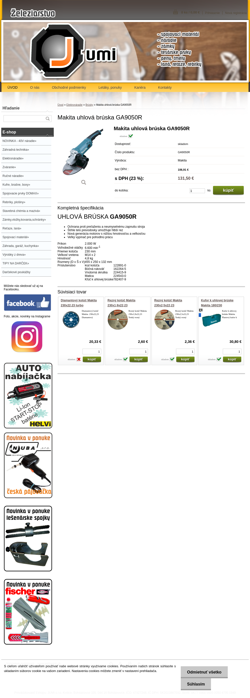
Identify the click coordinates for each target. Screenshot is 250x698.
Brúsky (89, 104)
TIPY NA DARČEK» (15, 263)
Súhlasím (196, 684)
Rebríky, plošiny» (13, 202)
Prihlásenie (212, 13)
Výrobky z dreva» (14, 254)
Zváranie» (9, 167)
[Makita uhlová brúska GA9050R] (84, 157)
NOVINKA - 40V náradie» (19, 141)
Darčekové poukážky (16, 272)
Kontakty (165, 87)
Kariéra (140, 87)
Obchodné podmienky (69, 87)
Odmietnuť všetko (204, 672)
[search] (47, 118)
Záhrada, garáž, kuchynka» (20, 246)
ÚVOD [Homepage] (13, 87)
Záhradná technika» (15, 149)
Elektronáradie (74, 104)
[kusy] (197, 190)
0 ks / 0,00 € (190, 12)
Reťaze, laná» (11, 228)
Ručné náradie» (13, 176)
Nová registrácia (236, 13)
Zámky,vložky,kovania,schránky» (24, 219)
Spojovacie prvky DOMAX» (20, 193)
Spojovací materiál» (15, 237)
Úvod (60, 104)
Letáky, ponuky (110, 87)
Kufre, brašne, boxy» (16, 184)
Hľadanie (11, 108)
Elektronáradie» (13, 158)
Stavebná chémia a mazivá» (21, 211)
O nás (34, 87)
